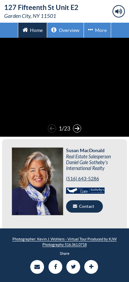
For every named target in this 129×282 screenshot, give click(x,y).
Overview (65, 29)
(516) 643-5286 (82, 178)
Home (32, 29)
